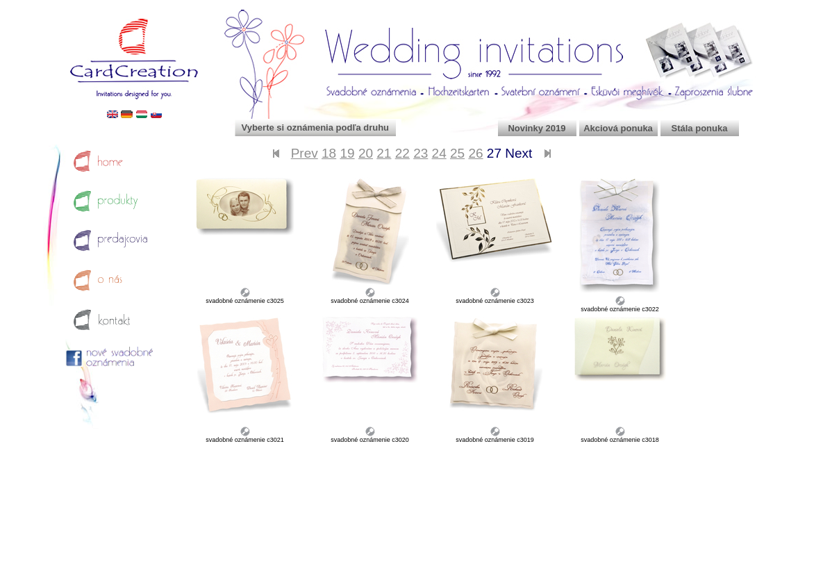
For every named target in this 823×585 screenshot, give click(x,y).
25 (457, 153)
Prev (304, 153)
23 (420, 153)
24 (439, 153)
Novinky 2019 (536, 128)
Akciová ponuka (618, 128)
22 (402, 153)
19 (347, 153)
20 (365, 153)
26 (475, 153)
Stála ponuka (700, 128)
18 (329, 153)
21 (383, 153)
